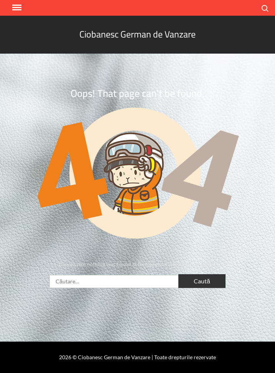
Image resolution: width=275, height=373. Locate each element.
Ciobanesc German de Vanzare (137, 34)
